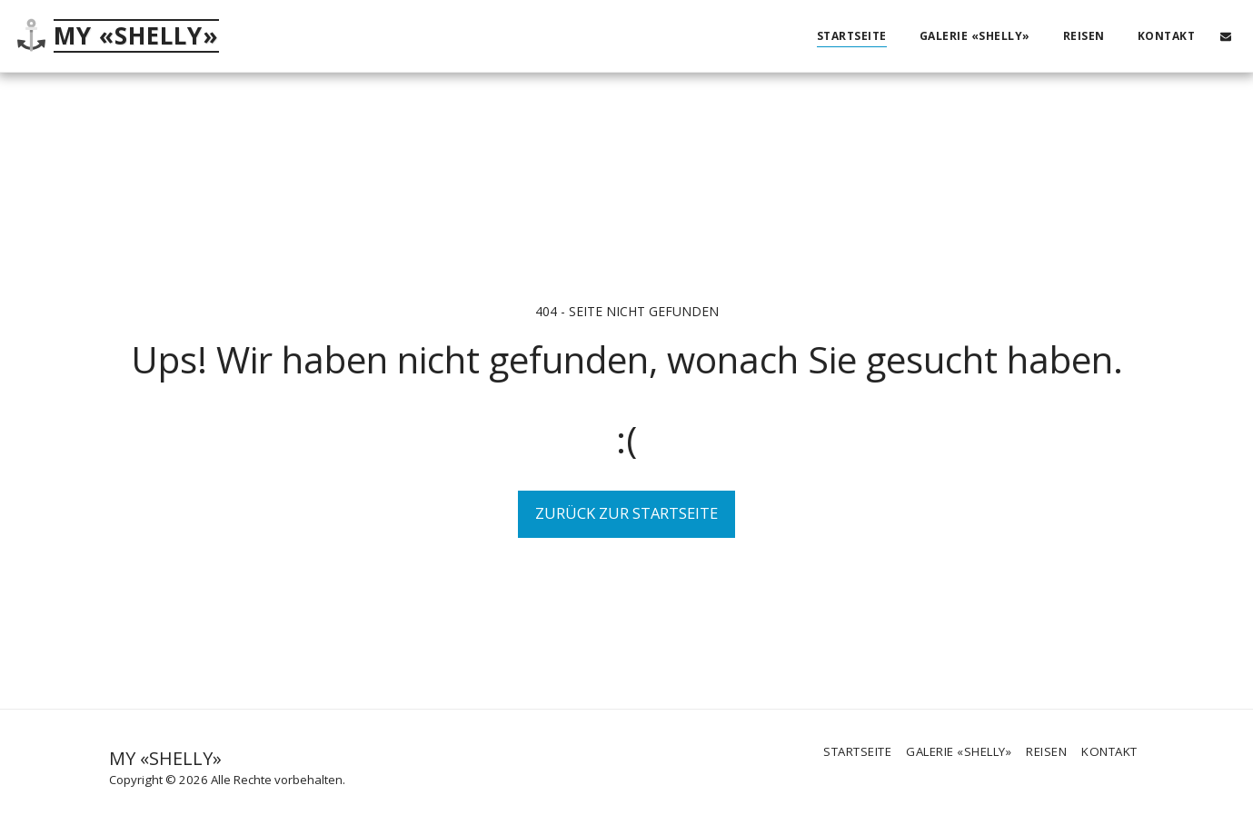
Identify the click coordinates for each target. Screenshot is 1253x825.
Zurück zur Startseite (626, 512)
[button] (1225, 36)
